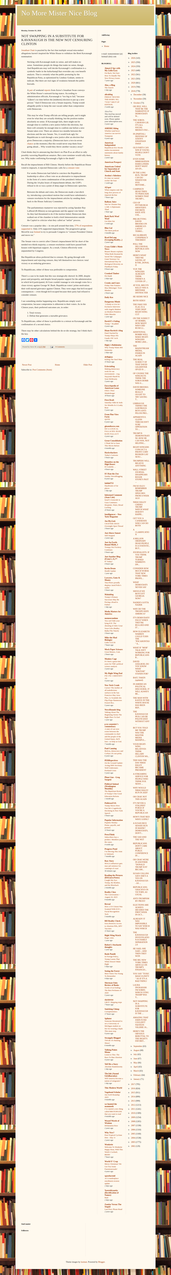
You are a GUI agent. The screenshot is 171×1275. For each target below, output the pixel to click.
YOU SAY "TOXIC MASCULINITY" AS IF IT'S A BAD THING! (141, 977)
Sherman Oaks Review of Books (112, 984)
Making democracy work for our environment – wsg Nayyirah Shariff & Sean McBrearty (112, 374)
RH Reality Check (113, 921)
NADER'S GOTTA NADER (141, 603)
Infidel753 (109, 483)
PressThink (110, 834)
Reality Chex (110, 892)
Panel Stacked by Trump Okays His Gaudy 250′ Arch (111, 335)
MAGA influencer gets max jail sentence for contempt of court (113, 866)
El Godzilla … (110, 467)
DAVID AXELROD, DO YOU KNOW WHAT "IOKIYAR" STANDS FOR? (141, 667)
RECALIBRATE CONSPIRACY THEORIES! (140, 237)
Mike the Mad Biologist (111, 639)
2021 (133, 79)
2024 (133, 66)
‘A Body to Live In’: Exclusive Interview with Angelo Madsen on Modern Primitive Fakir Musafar (113, 309)
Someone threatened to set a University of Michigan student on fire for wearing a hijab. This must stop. (114, 1026)
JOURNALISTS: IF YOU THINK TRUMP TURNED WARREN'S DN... (141, 558)
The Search (109, 88)
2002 (133, 1146)
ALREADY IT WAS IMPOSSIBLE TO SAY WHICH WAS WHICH (141, 924)
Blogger (101, 1262)
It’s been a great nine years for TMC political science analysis (114, 664)
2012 (133, 1105)
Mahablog (109, 594)
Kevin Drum (110, 568)
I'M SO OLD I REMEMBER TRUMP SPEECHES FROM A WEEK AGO (141, 492)
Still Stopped (110, 535)
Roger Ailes (109, 938)
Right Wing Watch (113, 935)
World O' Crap (111, 1161)
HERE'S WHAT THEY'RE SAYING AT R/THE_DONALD (141, 260)
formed (37, 232)
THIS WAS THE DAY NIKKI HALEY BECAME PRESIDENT (140, 765)
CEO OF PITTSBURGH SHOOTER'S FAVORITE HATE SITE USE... (140, 209)
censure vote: (74, 167)
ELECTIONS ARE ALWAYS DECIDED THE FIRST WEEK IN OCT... (141, 910)
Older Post (87, 365)
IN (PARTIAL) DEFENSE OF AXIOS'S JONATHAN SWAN (140, 139)
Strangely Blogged (113, 1038)
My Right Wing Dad (113, 673)
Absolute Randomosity (113, 1067)
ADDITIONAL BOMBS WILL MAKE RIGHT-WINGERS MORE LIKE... (140, 337)
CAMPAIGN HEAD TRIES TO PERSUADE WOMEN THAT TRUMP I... (141, 194)
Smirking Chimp (112, 1009)
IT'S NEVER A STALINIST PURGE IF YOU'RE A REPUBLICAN (140, 808)
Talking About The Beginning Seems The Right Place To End (113, 714)
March (136, 1071)
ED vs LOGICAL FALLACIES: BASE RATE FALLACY (113, 431)
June (136, 1059)
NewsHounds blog (112, 710)
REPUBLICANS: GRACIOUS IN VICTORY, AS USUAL (140, 891)
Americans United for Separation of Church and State (113, 168)
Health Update (110, 571)
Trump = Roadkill (112, 324)
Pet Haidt (108, 276)
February (137, 1075)
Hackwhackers (111, 453)
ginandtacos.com (112, 426)
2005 (133, 1134)
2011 (133, 1109)
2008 (133, 1121)
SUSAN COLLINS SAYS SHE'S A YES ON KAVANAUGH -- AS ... (141, 878)
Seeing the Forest (112, 971)
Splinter (108, 1018)
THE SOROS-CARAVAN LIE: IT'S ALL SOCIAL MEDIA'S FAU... (141, 125)
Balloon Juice (110, 202)
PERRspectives (111, 760)
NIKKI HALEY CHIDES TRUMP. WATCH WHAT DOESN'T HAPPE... (141, 508)
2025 (133, 62)
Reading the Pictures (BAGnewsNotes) (114, 876)
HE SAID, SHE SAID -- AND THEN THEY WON (140, 952)
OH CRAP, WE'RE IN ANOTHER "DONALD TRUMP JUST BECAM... (141, 864)
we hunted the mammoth (111, 1105)
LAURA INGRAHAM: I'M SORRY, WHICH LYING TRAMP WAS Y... (141, 991)
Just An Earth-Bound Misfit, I (111, 543)
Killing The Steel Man (113, 359)
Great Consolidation (113, 441)
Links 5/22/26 (110, 642)
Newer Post (27, 365)
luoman (84, 1262)
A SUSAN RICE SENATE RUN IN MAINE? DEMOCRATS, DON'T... (140, 828)
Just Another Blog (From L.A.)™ (112, 558)
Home (57, 365)
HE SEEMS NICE (140, 297)
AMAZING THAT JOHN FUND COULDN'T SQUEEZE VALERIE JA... (140, 1022)
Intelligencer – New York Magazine (113, 515)
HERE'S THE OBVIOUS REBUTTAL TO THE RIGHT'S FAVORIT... (141, 1036)
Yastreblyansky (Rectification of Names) (112, 1192)
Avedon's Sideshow (113, 176)
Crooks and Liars (112, 283)
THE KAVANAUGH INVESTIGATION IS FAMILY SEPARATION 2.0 (141, 938)
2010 (133, 1113)
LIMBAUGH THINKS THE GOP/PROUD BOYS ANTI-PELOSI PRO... (140, 408)
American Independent (110, 144)
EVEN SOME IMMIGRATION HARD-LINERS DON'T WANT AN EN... (141, 164)
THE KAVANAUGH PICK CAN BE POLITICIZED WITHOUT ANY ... (141, 718)
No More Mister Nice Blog (59, 13)
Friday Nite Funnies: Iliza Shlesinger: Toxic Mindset (113, 288)
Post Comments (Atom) (42, 370)
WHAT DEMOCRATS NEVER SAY (140, 584)
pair (31, 90)
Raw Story (109, 861)
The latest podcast (112, 230)
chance (30, 143)
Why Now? (109, 1133)
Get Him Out (110, 221)
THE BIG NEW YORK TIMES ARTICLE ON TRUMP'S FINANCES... (140, 965)
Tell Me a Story (111, 1064)
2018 (133, 91)
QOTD (107, 419)
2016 (133, 1088)
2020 (133, 83)
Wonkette (109, 1144)
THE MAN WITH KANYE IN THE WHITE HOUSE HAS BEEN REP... (141, 703)
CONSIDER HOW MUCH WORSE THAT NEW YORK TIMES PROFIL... (141, 573)
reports (47, 90)
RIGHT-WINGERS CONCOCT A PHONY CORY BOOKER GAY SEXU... (141, 452)
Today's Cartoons (111, 455)
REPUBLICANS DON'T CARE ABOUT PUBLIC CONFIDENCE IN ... (140, 849)
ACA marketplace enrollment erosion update (112, 1181)
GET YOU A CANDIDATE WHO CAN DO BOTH (140, 522)
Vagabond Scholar (113, 1092)
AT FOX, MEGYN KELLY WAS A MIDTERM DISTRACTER (141, 289)
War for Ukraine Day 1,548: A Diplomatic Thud (113, 206)
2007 (133, 1125)
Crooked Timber (112, 273)
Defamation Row (111, 1126)
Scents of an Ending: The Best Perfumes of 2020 (113, 990)
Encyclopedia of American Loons (112, 387)
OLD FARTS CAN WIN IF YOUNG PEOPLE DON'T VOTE (141, 151)
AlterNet (108, 111)
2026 (133, 58)
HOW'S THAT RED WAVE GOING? (141, 818)
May (136, 1063)
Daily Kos (109, 297)
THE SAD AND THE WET (139, 838)
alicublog (108, 94)
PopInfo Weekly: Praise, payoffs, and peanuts (112, 825)
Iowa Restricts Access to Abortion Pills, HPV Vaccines (113, 926)
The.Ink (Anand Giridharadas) (112, 1075)
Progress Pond (111, 849)
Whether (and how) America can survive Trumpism (113, 133)
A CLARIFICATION (141, 532)
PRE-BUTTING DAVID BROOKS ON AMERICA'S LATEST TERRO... (140, 225)
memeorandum (111, 618)
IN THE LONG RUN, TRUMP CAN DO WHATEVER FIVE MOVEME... (140, 179)
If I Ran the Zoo (112, 474)
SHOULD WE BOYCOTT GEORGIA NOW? (139, 595)
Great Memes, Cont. (112, 652)
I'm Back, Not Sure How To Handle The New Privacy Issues (112, 75)
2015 (133, 1092)
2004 (133, 1138)
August (137, 1050)
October (137, 103)
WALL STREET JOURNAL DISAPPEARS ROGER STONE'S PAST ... (140, 476)
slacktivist (109, 1000)
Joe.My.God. (110, 521)
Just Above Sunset (113, 533)
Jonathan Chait (28, 50)
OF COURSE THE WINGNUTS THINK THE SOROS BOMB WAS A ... (141, 378)
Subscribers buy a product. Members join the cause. (113, 839)
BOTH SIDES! (139, 300)
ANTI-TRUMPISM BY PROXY (141, 899)
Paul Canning (111, 748)
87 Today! (108, 561)
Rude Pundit (110, 954)
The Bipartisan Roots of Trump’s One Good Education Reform (113, 793)
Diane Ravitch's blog (114, 330)
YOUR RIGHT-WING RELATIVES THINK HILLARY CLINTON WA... (141, 750)
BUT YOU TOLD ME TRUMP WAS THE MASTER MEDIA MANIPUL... (140, 734)
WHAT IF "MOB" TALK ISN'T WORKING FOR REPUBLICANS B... (141, 653)
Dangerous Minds (112, 302)
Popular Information (114, 820)
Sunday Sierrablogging (113, 476)
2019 (133, 87)
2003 (133, 1142)
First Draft (109, 400)
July (135, 1054)
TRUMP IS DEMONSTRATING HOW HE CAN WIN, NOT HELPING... (141, 438)
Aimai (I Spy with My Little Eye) (112, 69)
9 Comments (60, 347)
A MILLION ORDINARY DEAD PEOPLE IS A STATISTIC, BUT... (141, 543)
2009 (133, 1117)
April (136, 1067)
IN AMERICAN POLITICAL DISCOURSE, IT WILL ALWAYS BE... (141, 689)
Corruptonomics (111, 1011)
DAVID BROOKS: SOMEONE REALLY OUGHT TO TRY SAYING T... (141, 393)
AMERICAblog (111, 128)
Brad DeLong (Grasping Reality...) (113, 238)
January (137, 1079)
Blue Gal (108, 228)
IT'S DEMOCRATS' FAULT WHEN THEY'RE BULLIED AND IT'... (141, 623)
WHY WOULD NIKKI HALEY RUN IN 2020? (140, 790)
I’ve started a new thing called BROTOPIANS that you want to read (114, 1111)
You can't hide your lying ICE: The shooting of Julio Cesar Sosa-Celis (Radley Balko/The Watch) (114, 626)
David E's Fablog (112, 321)
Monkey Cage (111, 659)
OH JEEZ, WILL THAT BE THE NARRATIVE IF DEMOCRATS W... (141, 111)
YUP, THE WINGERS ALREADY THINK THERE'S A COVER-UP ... (140, 275)
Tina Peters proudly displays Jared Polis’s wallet (113, 585)
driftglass (109, 357)
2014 (133, 1097)
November (138, 99)
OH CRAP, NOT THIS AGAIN (140, 798)
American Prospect (113, 162)
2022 (133, 74)
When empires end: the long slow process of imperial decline (114, 192)
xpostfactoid (110, 1176)
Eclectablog (110, 366)
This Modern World (113, 1088)
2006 (133, 1130)
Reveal (107, 904)
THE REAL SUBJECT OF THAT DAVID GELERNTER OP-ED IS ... (140, 364)
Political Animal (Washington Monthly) (112, 786)
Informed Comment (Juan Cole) (113, 496)
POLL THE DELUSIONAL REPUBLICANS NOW (141, 247)
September (138, 1046)
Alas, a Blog (110, 85)
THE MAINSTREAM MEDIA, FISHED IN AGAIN (141, 351)
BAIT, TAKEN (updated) (139, 679)
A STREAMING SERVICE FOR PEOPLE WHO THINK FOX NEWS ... (140, 779)
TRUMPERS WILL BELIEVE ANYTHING (141, 463)
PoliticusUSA (110, 803)
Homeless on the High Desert (112, 463)
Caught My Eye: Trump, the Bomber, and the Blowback (112, 882)
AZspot (108, 187)
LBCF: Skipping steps (113, 1002)
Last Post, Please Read (113, 1209)
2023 (133, 70)
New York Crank (112, 685)
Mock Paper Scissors (114, 649)
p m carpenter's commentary (111, 725)
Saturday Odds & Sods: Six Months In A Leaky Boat (114, 405)
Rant (106, 1197)
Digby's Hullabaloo (113, 345)
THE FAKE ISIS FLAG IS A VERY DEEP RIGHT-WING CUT (140, 309)
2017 (133, 1084)
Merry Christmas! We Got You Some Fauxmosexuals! (113, 1166)
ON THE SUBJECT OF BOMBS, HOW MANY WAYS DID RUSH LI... (141, 323)
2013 (133, 1101)
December (138, 95)
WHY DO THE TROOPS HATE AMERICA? (141, 611)
